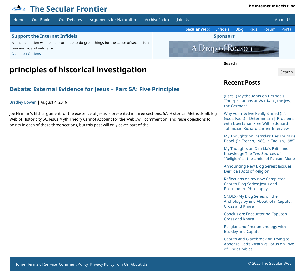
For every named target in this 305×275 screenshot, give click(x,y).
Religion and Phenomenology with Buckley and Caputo (255, 229)
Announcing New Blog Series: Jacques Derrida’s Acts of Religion (258, 169)
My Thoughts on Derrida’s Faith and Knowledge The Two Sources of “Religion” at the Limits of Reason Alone (259, 153)
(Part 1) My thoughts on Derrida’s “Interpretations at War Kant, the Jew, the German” (257, 101)
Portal (286, 29)
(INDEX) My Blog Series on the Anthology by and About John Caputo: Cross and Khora (258, 201)
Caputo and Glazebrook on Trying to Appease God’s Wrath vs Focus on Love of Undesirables (259, 244)
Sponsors (224, 36)
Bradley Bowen (23, 102)
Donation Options (26, 53)
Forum (269, 29)
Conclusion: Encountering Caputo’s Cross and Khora (255, 216)
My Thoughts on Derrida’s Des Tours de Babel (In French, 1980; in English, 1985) (259, 138)
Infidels (222, 29)
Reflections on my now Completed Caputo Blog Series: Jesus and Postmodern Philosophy (255, 183)
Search (230, 63)
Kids (253, 29)
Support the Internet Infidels (44, 36)
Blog (239, 29)
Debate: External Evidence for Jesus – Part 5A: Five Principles (95, 89)
